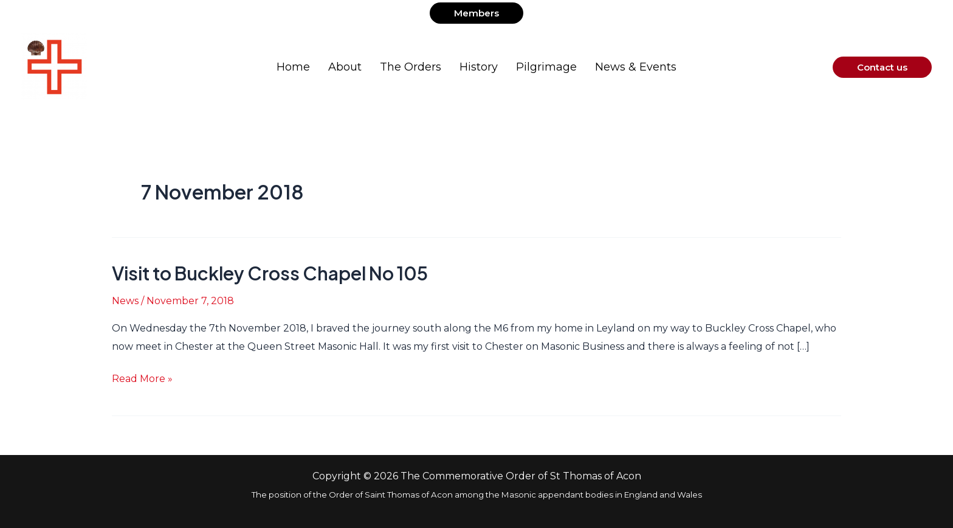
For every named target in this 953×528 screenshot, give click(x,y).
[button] (476, 13)
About (345, 67)
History (478, 67)
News (125, 301)
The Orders (410, 67)
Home (293, 67)
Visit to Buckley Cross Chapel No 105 (270, 273)
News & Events (635, 67)
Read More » (142, 377)
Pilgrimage (546, 67)
